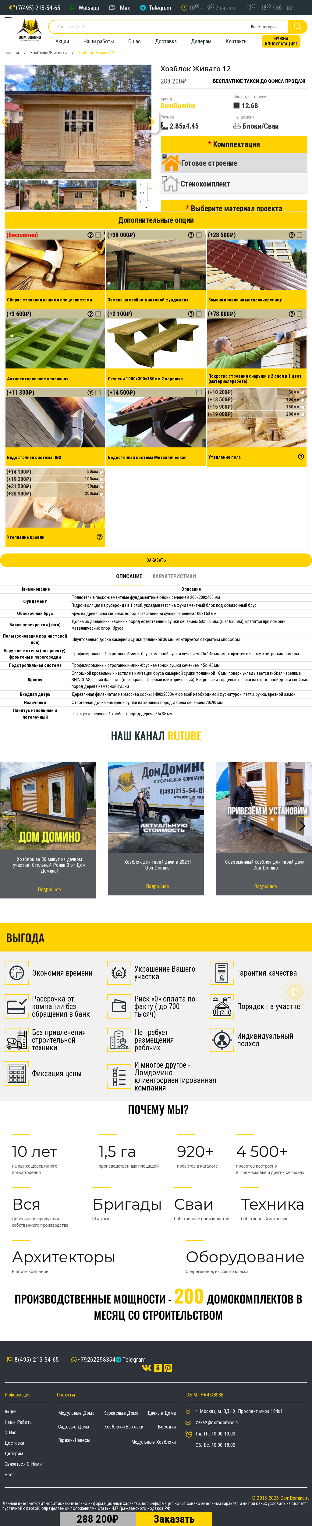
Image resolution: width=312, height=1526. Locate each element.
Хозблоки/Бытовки (123, 1427)
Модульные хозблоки (153, 1442)
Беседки (167, 1427)
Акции (62, 41)
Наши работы (98, 41)
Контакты (237, 41)
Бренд (166, 99)
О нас (134, 41)
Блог (9, 1475)
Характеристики (174, 576)
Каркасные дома (120, 1413)
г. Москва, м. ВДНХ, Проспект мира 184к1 (239, 1411)
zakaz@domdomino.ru (217, 1422)
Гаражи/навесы (74, 1440)
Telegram (160, 7)
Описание (129, 576)
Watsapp (89, 7)
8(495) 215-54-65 (33, 1359)
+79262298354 (96, 1359)
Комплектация (236, 144)
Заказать (156, 560)
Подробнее (49, 889)
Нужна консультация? (281, 41)
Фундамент (243, 117)
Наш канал (156, 735)
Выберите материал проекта (236, 208)
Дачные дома (161, 1413)
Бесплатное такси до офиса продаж (259, 81)
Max (125, 7)
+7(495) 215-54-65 (37, 7)
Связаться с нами (23, 1464)
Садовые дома (73, 1427)
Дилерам (201, 41)
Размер (167, 117)
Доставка (166, 41)
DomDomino (178, 105)
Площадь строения (250, 97)
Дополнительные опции (156, 220)
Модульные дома (76, 1413)
